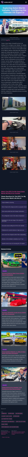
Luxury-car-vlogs (7, 416)
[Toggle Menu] (26, 2)
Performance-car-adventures (10, 427)
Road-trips (5, 424)
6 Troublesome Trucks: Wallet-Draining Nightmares (5, 433)
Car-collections (20, 421)
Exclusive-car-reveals (8, 421)
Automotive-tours (7, 418)
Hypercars (16, 416)
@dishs (8, 40)
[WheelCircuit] (6, 2)
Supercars (11, 413)
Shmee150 (4, 413)
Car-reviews (19, 413)
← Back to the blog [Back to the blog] (5, 437)
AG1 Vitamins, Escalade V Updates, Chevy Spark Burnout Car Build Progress (18, 433)
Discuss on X (3, 408)
